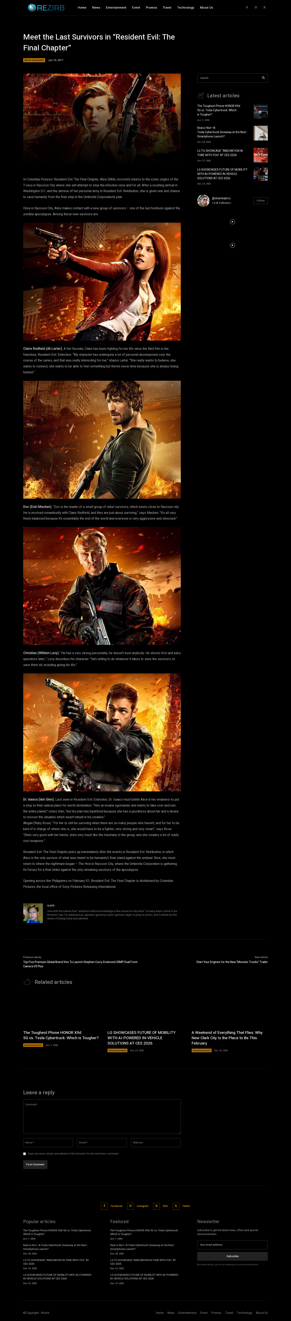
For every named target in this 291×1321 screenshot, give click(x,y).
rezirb (51, 905)
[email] (232, 1244)
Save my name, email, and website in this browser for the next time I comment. (73, 1154)
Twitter (190, 1206)
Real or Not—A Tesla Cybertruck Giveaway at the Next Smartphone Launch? (221, 132)
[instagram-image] (209, 222)
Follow (261, 201)
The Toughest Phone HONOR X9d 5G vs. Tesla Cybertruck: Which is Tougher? (218, 110)
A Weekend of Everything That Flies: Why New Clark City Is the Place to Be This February (229, 1038)
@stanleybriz (221, 198)
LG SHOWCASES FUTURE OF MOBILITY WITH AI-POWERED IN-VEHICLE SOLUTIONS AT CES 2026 (222, 174)
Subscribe (233, 1256)
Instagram (142, 1206)
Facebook (113, 1206)
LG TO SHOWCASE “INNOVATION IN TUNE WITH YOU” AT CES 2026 (220, 153)
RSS (167, 1206)
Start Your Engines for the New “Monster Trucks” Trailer (232, 962)
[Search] (263, 78)
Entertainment (34, 60)
